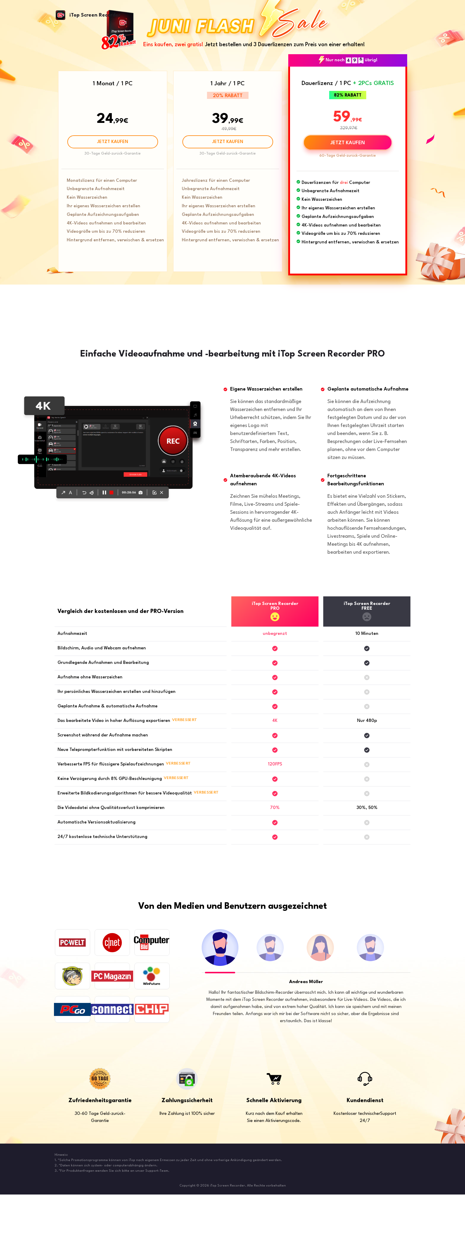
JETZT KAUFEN (112, 142)
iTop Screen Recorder (94, 15)
